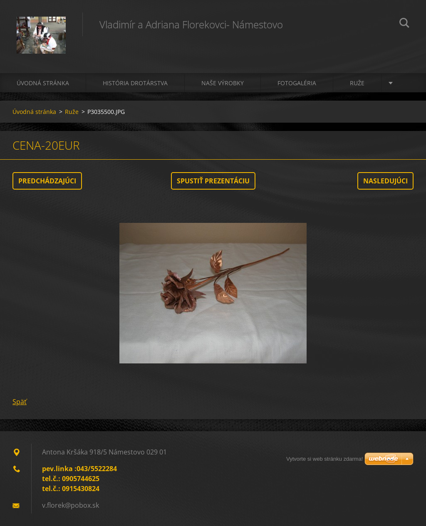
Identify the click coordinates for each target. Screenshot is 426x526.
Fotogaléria (296, 83)
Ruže (357, 83)
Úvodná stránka (43, 83)
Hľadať (404, 24)
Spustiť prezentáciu (213, 180)
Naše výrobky (222, 83)
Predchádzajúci (47, 180)
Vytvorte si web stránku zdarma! (324, 459)
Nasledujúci (385, 180)
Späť (19, 401)
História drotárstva (135, 83)
